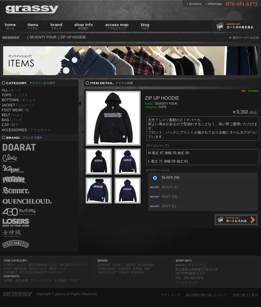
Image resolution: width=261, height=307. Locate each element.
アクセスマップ (186, 282)
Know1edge (146, 265)
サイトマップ (170, 295)
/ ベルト (12, 115)
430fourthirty (106, 268)
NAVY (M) (169, 197)
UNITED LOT (107, 272)
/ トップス (15, 95)
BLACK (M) (170, 177)
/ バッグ (12, 120)
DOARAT (104, 265)
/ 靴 (15, 110)
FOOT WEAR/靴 (15, 268)
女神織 (137, 268)
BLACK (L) (170, 187)
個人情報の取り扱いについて (206, 295)
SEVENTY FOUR (166, 103)
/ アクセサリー (26, 130)
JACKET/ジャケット (73, 265)
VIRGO (131, 265)
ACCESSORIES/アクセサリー (41, 272)
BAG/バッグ (57, 268)
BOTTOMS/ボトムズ (42, 265)
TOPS (162, 107)
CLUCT (118, 265)
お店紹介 (60, 280)
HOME (8, 280)
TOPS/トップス (15, 265)
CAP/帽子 (11, 272)
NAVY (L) (169, 206)
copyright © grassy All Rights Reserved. (67, 294)
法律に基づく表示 (245, 295)
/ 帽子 (10, 125)
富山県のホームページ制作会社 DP (27, 304)
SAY (147, 268)
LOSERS (123, 268)
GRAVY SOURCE (131, 272)
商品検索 (21, 280)
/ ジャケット (18, 105)
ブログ (74, 280)
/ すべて (11, 90)
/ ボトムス (19, 100)
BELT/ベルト (38, 268)
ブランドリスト (41, 280)
